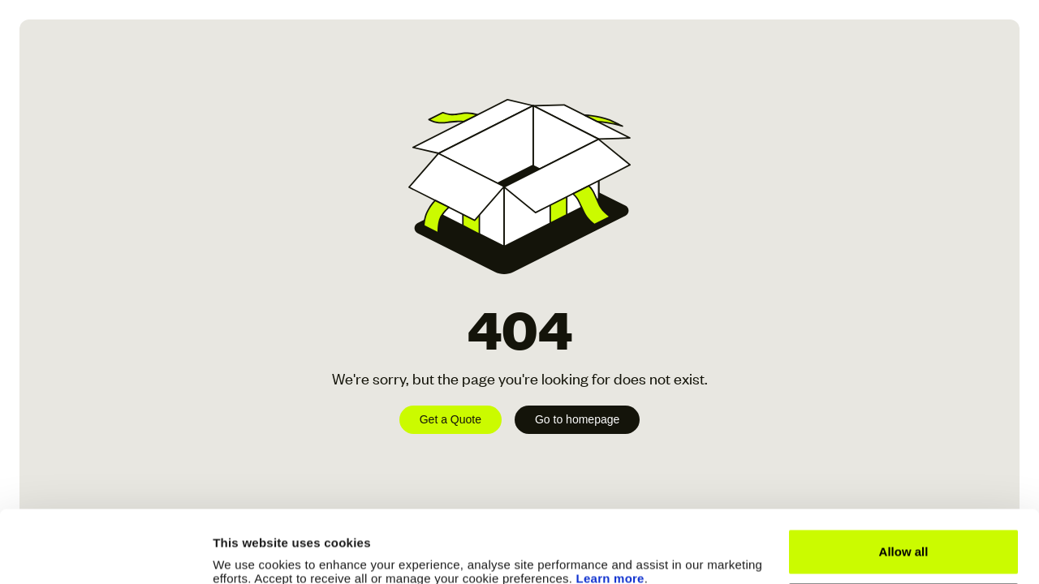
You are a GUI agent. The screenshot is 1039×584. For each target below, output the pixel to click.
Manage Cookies (904, 536)
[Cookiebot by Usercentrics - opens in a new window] (105, 552)
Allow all (904, 484)
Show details (250, 552)
